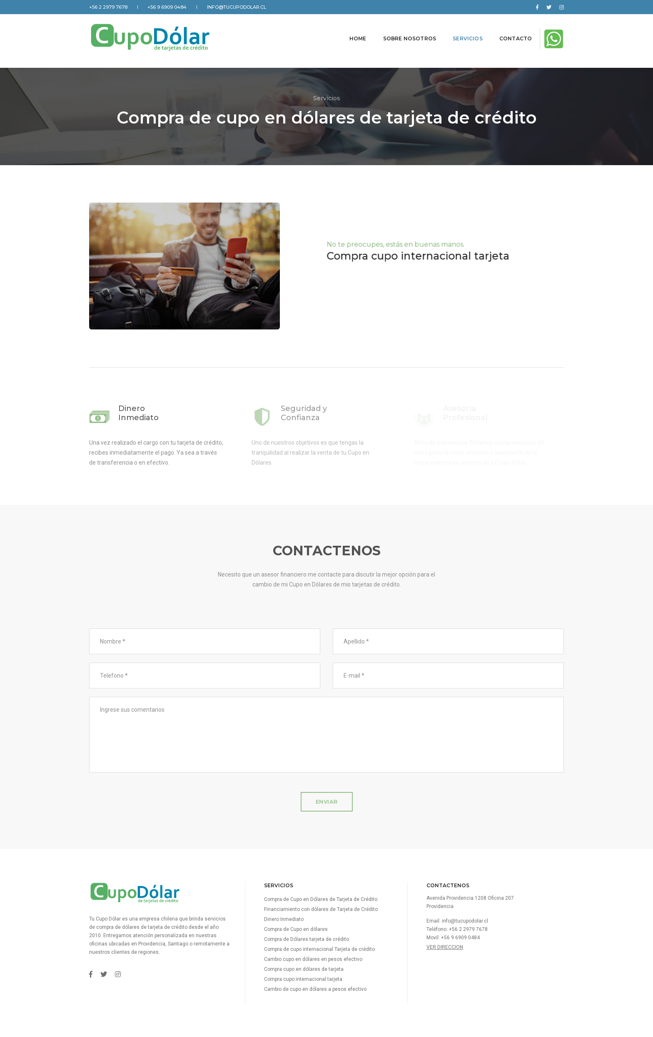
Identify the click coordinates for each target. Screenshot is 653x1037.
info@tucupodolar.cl (236, 7)
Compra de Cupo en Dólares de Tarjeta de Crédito (320, 899)
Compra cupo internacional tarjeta (303, 979)
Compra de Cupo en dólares (296, 929)
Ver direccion (444, 947)
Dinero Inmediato (284, 919)
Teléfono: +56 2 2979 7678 (457, 929)
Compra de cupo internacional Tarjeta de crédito (319, 949)
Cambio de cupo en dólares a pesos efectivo (315, 989)
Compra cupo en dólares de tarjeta (304, 969)
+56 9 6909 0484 (167, 7)
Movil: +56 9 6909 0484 (453, 937)
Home (350, 35)
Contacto (507, 35)
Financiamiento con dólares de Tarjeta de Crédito (321, 909)
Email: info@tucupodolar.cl (457, 921)
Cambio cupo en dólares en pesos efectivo (313, 959)
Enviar (327, 801)
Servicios (460, 35)
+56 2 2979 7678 (108, 7)
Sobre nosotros (401, 35)
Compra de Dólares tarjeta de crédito (306, 939)
